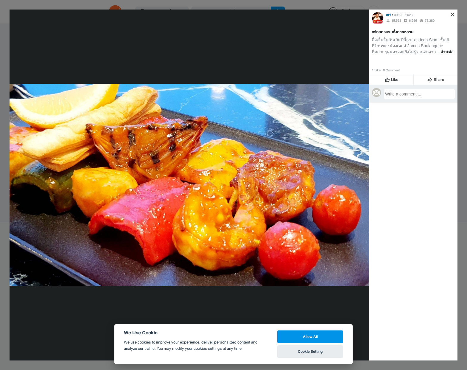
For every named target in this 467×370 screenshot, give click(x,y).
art (388, 15)
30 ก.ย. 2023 (403, 15)
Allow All (310, 336)
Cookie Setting (310, 351)
